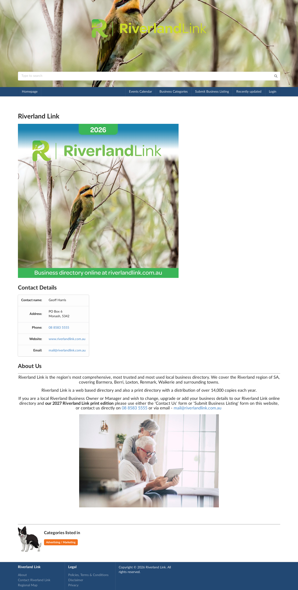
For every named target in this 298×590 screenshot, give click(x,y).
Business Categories (173, 91)
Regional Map (27, 585)
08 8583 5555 (59, 327)
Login (272, 91)
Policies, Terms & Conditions (88, 575)
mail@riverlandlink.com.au (67, 350)
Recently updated (248, 91)
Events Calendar (140, 91)
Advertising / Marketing (60, 542)
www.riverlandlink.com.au (67, 339)
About (22, 575)
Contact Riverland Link (34, 580)
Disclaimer (75, 580)
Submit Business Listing (212, 91)
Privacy (73, 585)
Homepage (29, 91)
